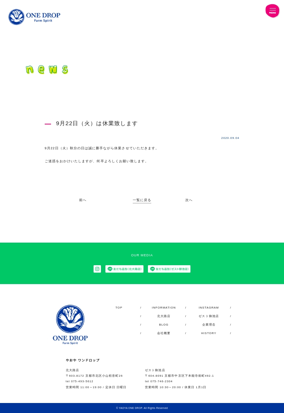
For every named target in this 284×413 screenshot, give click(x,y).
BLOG (164, 325)
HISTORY (209, 333)
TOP (119, 308)
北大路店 (163, 316)
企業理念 (209, 325)
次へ (189, 200)
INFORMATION (164, 308)
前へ (83, 200)
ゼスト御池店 (209, 316)
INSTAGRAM (209, 308)
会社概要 (163, 333)
